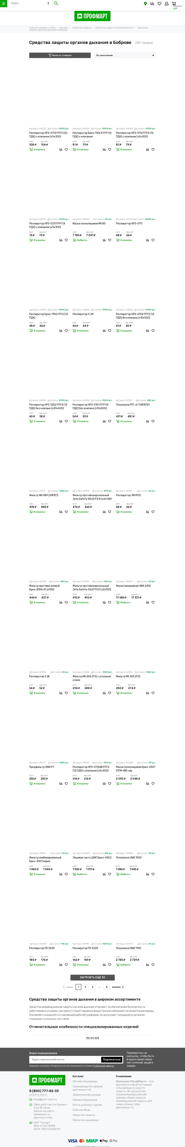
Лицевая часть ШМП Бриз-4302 (92, 857)
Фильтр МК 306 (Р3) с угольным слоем (92, 678)
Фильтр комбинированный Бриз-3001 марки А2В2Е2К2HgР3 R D (45, 859)
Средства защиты (84, 1115)
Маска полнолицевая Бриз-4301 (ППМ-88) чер (135, 769)
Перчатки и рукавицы (86, 1120)
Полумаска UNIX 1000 (129, 857)
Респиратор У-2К (83, 314)
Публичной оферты (103, 1066)
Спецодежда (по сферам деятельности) (88, 1088)
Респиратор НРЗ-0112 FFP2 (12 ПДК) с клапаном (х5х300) (135, 134)
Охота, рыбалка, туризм (87, 1105)
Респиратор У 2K (39, 676)
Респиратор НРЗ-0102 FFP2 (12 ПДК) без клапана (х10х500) (135, 316)
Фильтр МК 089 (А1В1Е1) (43, 495)
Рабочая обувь (81, 1110)
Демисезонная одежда (87, 1094)
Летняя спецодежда (85, 1081)
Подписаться (112, 1059)
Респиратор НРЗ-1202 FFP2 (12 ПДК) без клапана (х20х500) (48, 406)
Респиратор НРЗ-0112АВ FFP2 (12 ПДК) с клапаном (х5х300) (91, 769)
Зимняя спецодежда (85, 1099)
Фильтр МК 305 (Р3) (128, 676)
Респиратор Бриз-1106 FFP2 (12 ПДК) (48, 316)
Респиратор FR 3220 (85, 948)
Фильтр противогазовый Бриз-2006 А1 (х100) (44, 587)
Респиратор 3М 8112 (128, 495)
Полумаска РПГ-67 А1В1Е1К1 (133, 404)
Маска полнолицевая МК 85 (89, 223)
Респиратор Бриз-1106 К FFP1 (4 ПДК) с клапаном (92, 134)
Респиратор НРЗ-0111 (129, 223)
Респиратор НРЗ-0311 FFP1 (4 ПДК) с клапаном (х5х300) (47, 225)
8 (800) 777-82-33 (44, 1091)
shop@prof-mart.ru (45, 1099)
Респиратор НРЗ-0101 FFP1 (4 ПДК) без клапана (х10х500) (90, 406)
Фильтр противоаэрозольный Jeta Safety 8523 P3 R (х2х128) (92, 497)
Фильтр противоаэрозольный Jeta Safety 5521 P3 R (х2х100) (92, 587)
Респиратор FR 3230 (42, 948)
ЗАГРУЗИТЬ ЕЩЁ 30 (92, 977)
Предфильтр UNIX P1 (41, 767)
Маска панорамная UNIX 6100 (133, 585)
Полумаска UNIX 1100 (128, 948)
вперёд (118, 987)
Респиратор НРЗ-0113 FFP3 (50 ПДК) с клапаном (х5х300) (48, 134)
